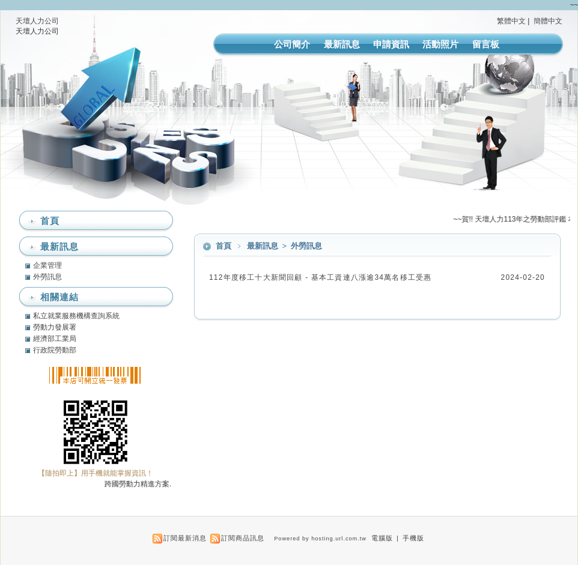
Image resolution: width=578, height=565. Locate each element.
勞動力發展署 (54, 327)
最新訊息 (342, 44)
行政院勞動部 (54, 350)
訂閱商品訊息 (242, 538)
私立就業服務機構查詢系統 (76, 316)
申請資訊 (391, 44)
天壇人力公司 (37, 21)
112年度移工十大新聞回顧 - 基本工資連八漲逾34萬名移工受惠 (320, 277)
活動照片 (440, 44)
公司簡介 (292, 44)
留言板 (485, 44)
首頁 (223, 245)
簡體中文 (548, 21)
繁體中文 (511, 21)
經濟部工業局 (54, 338)
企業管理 (47, 265)
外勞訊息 (306, 245)
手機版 (413, 538)
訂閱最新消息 (185, 538)
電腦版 (382, 538)
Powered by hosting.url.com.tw (320, 539)
